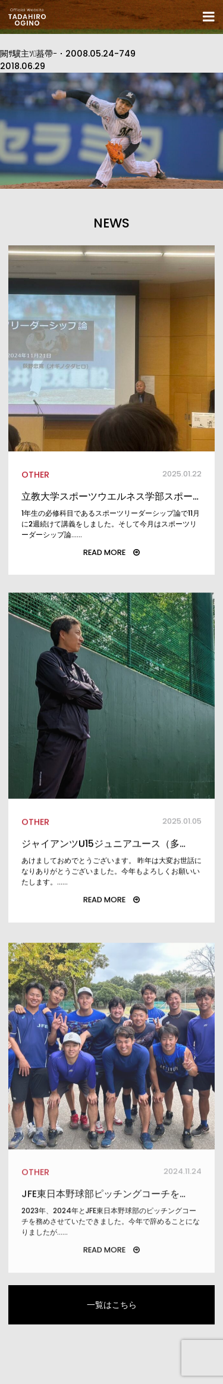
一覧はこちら (112, 1305)
